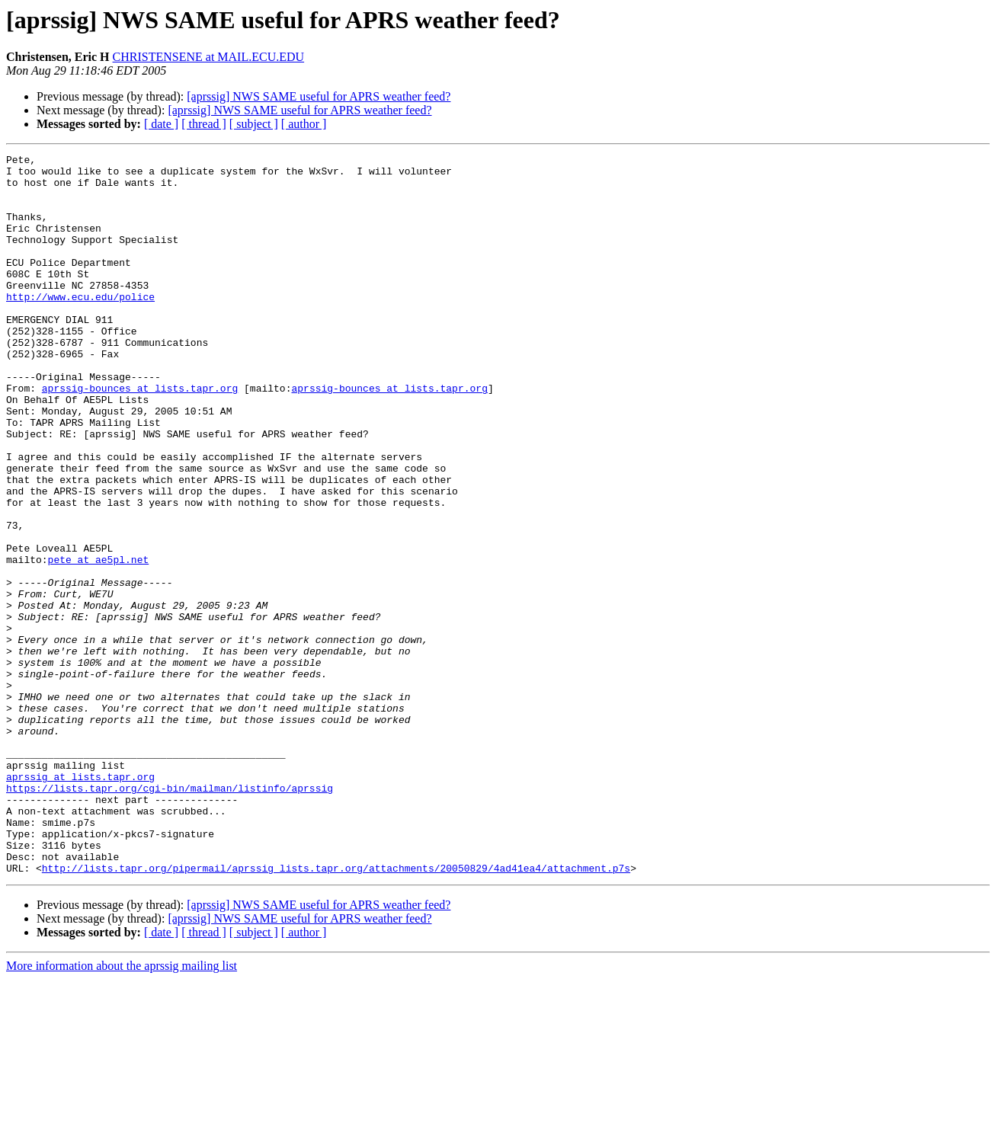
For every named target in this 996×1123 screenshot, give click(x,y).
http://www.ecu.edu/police (80, 326)
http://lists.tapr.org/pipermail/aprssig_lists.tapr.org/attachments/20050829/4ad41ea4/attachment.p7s (336, 1012)
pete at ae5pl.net (98, 641)
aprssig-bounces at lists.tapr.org (140, 436)
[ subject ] (253, 123)
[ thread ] (203, 123)
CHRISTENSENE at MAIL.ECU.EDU (209, 56)
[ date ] (161, 123)
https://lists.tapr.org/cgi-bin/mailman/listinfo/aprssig (169, 916)
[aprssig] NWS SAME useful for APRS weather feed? (318, 96)
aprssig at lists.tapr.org (80, 902)
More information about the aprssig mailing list (121, 1109)
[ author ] (304, 123)
